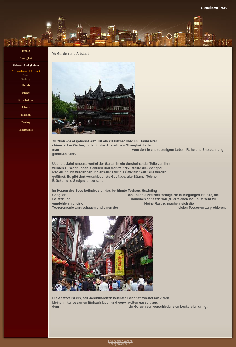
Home (26, 50)
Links (26, 107)
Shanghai (26, 58)
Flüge (25, 92)
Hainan (26, 114)
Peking (25, 122)
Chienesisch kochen (120, 341)
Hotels (26, 85)
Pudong (26, 79)
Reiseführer (25, 99)
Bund (26, 75)
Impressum (26, 129)
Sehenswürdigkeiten (26, 65)
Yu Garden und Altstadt (26, 71)
